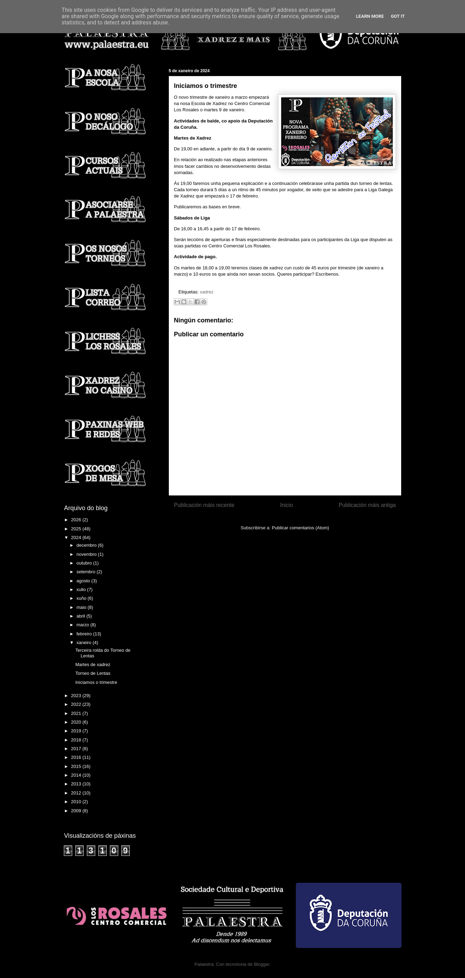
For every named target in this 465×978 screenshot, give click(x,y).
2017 (77, 748)
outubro (84, 563)
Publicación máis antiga (367, 505)
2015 (77, 766)
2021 (77, 713)
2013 (77, 783)
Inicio (286, 505)
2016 (77, 757)
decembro (87, 545)
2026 (77, 519)
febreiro (84, 633)
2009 (77, 810)
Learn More (370, 16)
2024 (77, 537)
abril (81, 616)
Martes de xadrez (92, 664)
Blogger (261, 964)
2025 (77, 528)
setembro (86, 571)
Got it (398, 16)
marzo (83, 624)
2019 (77, 730)
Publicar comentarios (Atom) (300, 527)
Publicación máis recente (204, 505)
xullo (81, 589)
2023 (77, 695)
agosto (83, 580)
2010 (77, 801)
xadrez (206, 291)
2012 (77, 793)
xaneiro (84, 642)
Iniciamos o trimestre (96, 682)
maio (82, 607)
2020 (77, 722)
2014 (77, 775)
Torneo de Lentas (92, 673)
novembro (87, 554)
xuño (82, 598)
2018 (77, 739)
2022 (77, 704)
